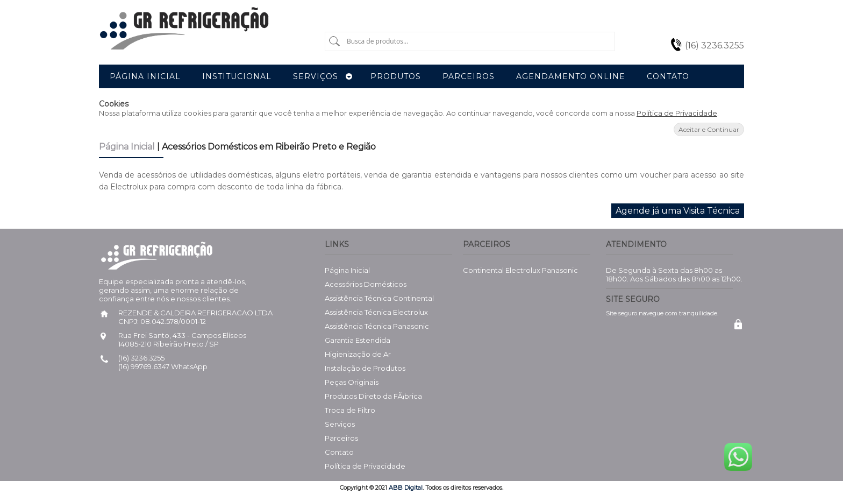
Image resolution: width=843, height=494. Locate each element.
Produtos (395, 76)
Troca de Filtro (350, 410)
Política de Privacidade (677, 113)
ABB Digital (406, 487)
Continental (483, 270)
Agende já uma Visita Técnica (678, 211)
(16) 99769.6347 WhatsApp (163, 366)
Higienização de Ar (358, 354)
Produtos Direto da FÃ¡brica (373, 396)
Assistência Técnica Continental (379, 298)
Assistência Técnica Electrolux (376, 312)
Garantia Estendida (357, 340)
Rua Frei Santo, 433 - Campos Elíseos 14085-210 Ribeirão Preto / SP (182, 339)
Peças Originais (351, 382)
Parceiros (341, 438)
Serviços (340, 424)
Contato (339, 452)
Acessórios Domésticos (365, 284)
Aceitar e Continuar (708, 129)
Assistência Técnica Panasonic (377, 326)
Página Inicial (128, 147)
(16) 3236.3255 (714, 45)
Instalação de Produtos (365, 368)
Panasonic (560, 270)
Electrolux (522, 270)
